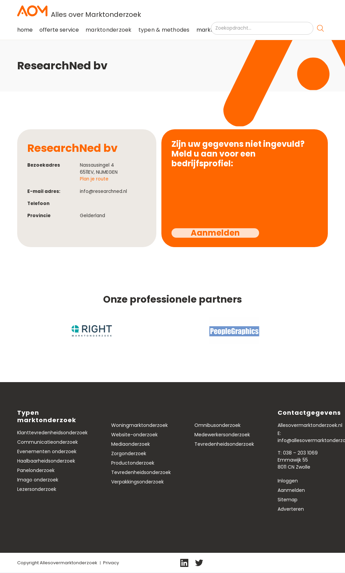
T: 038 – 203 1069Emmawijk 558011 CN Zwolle (298, 459)
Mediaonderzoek (130, 444)
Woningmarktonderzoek (139, 425)
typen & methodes (164, 30)
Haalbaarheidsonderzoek (46, 461)
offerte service (59, 30)
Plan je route (94, 179)
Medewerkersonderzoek (222, 434)
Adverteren (291, 509)
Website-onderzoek (134, 434)
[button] (108, 30)
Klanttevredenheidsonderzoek (52, 432)
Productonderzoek (132, 463)
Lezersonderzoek (36, 489)
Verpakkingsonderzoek (137, 481)
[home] (172, 10)
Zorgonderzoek (128, 453)
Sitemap (287, 499)
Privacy (111, 563)
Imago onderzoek (37, 479)
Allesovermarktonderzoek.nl (310, 425)
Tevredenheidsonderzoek (141, 472)
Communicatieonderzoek (47, 442)
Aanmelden (291, 490)
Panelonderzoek (36, 470)
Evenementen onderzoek (46, 451)
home (25, 30)
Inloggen (288, 480)
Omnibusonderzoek (217, 425)
